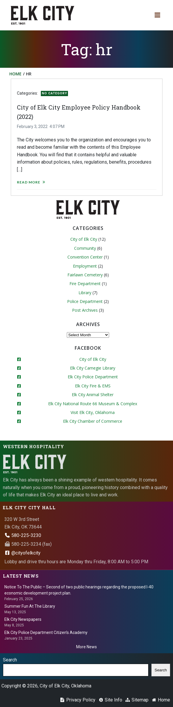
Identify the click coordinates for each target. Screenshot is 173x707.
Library (84, 292)
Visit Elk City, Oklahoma (93, 412)
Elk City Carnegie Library (92, 368)
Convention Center (85, 257)
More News (86, 646)
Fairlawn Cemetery (85, 275)
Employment (85, 266)
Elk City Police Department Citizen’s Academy (46, 632)
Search (10, 660)
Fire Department (85, 283)
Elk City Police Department (93, 377)
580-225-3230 (22, 535)
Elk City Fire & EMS (93, 386)
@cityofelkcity (22, 553)
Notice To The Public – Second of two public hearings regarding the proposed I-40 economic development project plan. (78, 590)
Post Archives (85, 310)
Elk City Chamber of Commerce (92, 421)
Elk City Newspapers (22, 619)
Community (85, 248)
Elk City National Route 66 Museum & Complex (92, 403)
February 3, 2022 (32, 126)
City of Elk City (83, 239)
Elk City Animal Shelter (92, 394)
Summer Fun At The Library (29, 606)
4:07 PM (57, 126)
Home (15, 74)
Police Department (85, 301)
